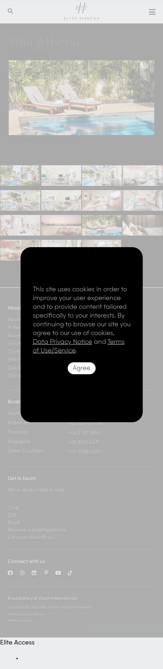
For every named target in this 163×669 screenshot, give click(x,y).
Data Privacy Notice (62, 342)
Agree (81, 368)
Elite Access (17, 643)
